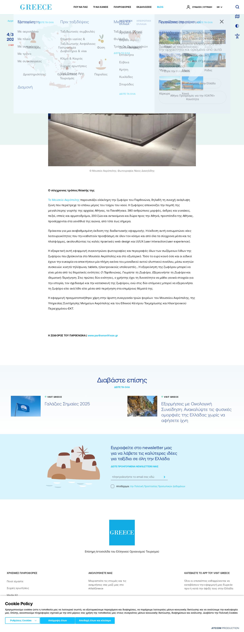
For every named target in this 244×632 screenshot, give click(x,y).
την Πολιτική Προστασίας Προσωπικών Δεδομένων (157, 486)
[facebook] (91, 599)
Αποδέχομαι (148, 486)
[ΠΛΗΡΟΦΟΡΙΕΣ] (122, 7)
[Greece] (36, 6)
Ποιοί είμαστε (15, 581)
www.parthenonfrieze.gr (103, 335)
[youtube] (125, 599)
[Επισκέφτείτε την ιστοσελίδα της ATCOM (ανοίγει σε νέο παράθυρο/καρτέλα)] (223, 629)
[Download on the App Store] (196, 599)
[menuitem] (80, 7)
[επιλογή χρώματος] (237, 26)
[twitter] (114, 599)
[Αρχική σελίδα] (15, 21)
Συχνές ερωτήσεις (18, 588)
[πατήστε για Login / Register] (199, 7)
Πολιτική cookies (91, 628)
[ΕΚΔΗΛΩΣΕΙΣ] (144, 7)
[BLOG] (160, 7)
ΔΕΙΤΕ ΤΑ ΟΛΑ (122, 387)
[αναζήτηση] (237, 7)
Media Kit (12, 595)
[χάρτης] (237, 16)
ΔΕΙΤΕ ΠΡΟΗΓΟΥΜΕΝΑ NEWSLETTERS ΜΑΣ (134, 466)
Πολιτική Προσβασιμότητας (23, 608)
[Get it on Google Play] (196, 609)
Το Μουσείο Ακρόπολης (64, 200)
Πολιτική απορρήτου (55, 628)
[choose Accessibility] (237, 36)
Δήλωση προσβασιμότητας (23, 615)
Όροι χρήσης (74, 628)
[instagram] (103, 599)
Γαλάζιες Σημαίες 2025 (67, 403)
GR (218, 7)
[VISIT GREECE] (40, 21)
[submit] (164, 477)
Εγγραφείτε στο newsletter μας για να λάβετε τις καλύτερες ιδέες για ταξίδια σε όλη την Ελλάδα (144, 453)
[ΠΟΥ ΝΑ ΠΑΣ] (80, 7)
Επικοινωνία (14, 601)
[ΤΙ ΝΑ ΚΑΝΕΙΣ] (101, 7)
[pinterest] (91, 609)
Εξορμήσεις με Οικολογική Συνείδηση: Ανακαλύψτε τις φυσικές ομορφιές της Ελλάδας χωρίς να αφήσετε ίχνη (196, 412)
